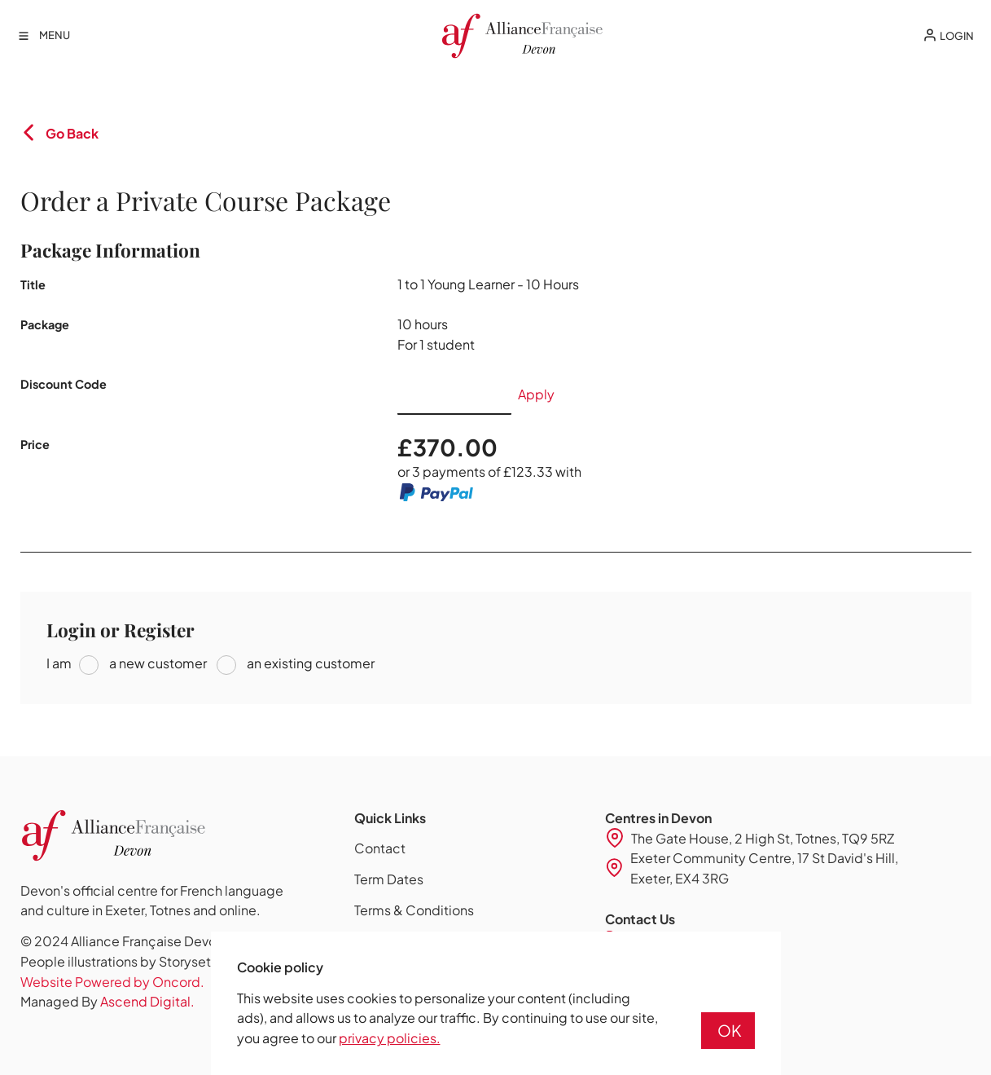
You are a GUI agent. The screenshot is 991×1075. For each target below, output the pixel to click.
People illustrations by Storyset (115, 961)
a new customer (157, 663)
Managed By (107, 1001)
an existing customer (309, 663)
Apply (536, 394)
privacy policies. (390, 1037)
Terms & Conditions (414, 910)
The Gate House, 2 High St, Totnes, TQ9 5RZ (762, 838)
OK (729, 1030)
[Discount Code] (454, 394)
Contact (380, 848)
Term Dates (388, 879)
